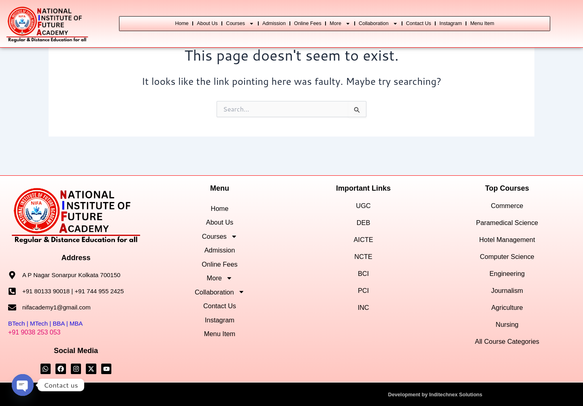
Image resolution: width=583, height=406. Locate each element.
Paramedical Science (507, 209)
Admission (276, 14)
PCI (363, 277)
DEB (363, 209)
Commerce (507, 192)
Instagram (510, 14)
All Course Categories (507, 328)
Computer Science (507, 243)
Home (152, 14)
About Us (187, 14)
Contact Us (467, 14)
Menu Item (334, 32)
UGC (363, 192)
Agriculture (507, 295)
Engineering (507, 260)
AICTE (363, 226)
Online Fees (321, 14)
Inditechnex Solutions (457, 394)
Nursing (507, 312)
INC (363, 295)
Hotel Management (507, 226)
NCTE (363, 243)
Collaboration (414, 14)
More (364, 14)
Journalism (506, 277)
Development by (405, 394)
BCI (363, 260)
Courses (230, 14)
